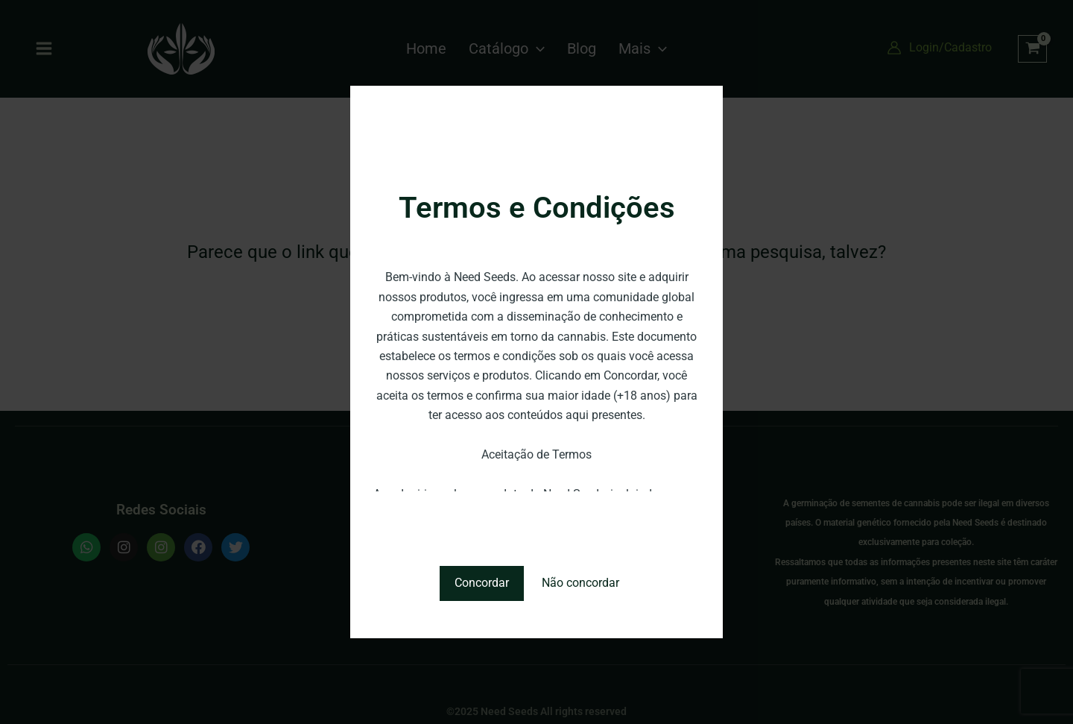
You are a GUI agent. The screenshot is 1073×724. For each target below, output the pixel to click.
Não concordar (580, 583)
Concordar (482, 583)
